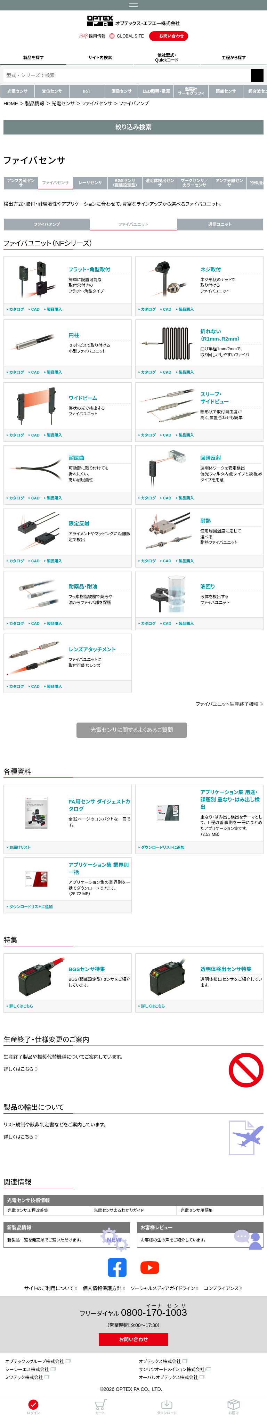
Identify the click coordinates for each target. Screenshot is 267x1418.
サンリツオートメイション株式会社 (171, 1369)
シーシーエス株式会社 (27, 1369)
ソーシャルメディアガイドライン (163, 1288)
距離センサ (226, 91)
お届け (234, 1407)
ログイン (33, 1407)
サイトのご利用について (49, 1288)
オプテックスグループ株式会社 (34, 1361)
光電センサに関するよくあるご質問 (131, 730)
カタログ (16, 309)
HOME (10, 103)
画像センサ (122, 91)
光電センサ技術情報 (28, 1200)
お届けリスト (20, 847)
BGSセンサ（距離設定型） (124, 183)
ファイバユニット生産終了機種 (227, 704)
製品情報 (34, 103)
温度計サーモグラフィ (191, 91)
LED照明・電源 (156, 91)
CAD (35, 309)
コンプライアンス (221, 1288)
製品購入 (54, 309)
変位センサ (52, 91)
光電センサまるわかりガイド (119, 1210)
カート (100, 1407)
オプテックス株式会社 (160, 1361)
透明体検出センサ (159, 183)
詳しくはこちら (21, 1006)
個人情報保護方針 (102, 1288)
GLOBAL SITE (125, 36)
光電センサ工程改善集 (27, 1210)
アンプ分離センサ (229, 183)
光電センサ (17, 91)
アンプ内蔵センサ (21, 183)
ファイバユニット (133, 224)
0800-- (154, 1310)
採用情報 (92, 36)
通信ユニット (220, 224)
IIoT (86, 91)
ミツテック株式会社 (24, 1377)
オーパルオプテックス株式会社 (168, 1377)
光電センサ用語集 (196, 1210)
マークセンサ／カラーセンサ (194, 183)
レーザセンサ (90, 182)
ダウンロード (167, 1407)
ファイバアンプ (47, 224)
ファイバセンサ (97, 103)
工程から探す (233, 57)
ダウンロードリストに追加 (162, 847)
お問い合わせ (171, 36)
